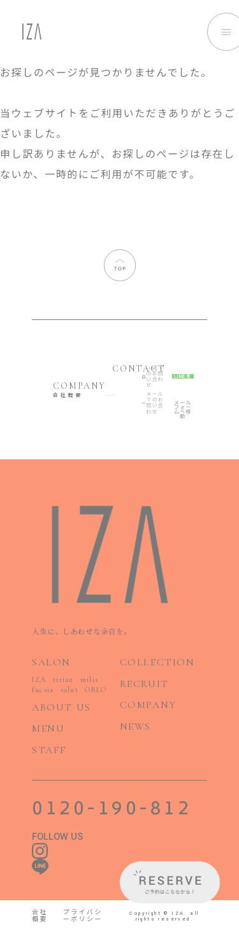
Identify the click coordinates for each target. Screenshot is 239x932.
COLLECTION (157, 662)
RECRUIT (144, 684)
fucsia (43, 689)
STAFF (49, 750)
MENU (48, 728)
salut (69, 689)
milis (89, 679)
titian (63, 679)
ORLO (95, 689)
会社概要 (40, 916)
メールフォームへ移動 (183, 403)
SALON (51, 662)
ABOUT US (61, 707)
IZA (39, 679)
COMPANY (148, 705)
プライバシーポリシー (83, 916)
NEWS (135, 726)
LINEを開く (183, 376)
